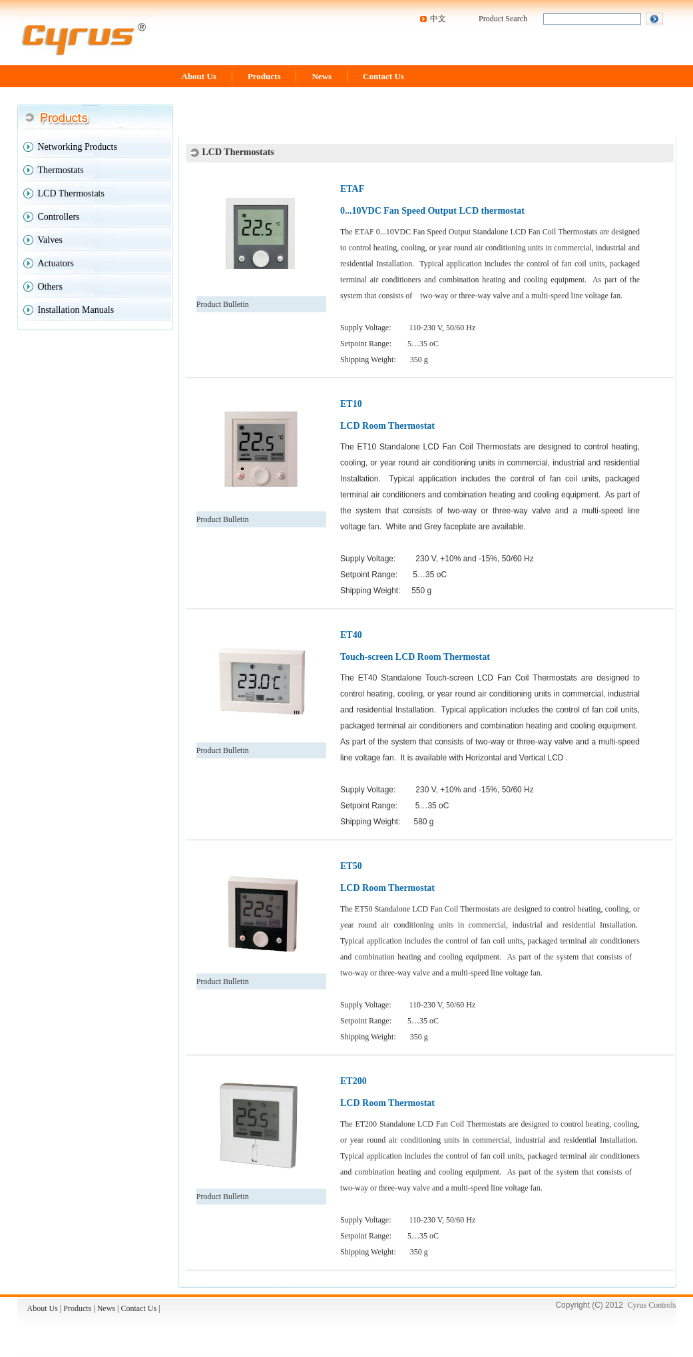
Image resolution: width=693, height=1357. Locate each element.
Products (264, 76)
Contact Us (383, 76)
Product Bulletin (222, 304)
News (322, 76)
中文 (438, 18)
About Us (199, 76)
